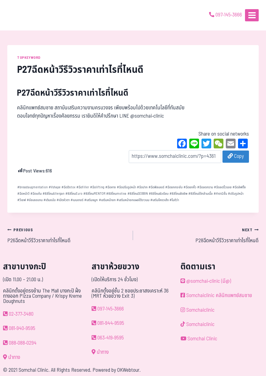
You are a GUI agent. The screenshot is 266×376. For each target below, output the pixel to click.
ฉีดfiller (82, 187)
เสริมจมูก (91, 200)
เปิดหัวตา (63, 200)
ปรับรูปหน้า (235, 193)
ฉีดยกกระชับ (174, 187)
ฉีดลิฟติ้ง (239, 187)
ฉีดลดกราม (205, 187)
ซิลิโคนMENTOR (94, 193)
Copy (236, 156)
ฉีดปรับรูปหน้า (126, 187)
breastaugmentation (32, 187)
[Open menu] (252, 15)
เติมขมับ (50, 200)
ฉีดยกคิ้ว (190, 187)
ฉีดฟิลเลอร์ (156, 187)
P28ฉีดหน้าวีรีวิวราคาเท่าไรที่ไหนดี (198, 235)
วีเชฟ (21, 200)
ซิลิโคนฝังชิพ (178, 193)
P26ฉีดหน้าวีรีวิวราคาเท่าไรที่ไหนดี (67, 235)
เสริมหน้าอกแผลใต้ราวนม (133, 200)
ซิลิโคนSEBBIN (138, 193)
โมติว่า (174, 200)
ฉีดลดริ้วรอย (223, 187)
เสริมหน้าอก (107, 200)
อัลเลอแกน (35, 200)
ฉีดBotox (68, 187)
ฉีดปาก (142, 187)
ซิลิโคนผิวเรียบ (159, 193)
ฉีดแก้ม (36, 193)
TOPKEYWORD (28, 57)
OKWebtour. (129, 370)
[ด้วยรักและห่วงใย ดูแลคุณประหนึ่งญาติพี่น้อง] (22, 15)
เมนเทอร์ (77, 200)
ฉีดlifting (97, 187)
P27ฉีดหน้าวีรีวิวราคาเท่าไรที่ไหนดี (72, 93)
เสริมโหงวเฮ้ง (159, 200)
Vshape (55, 187)
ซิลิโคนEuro (73, 193)
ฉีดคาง (110, 187)
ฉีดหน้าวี (23, 193)
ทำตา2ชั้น (220, 193)
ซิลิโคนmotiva (116, 193)
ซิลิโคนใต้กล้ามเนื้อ (200, 193)
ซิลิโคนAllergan (54, 193)
